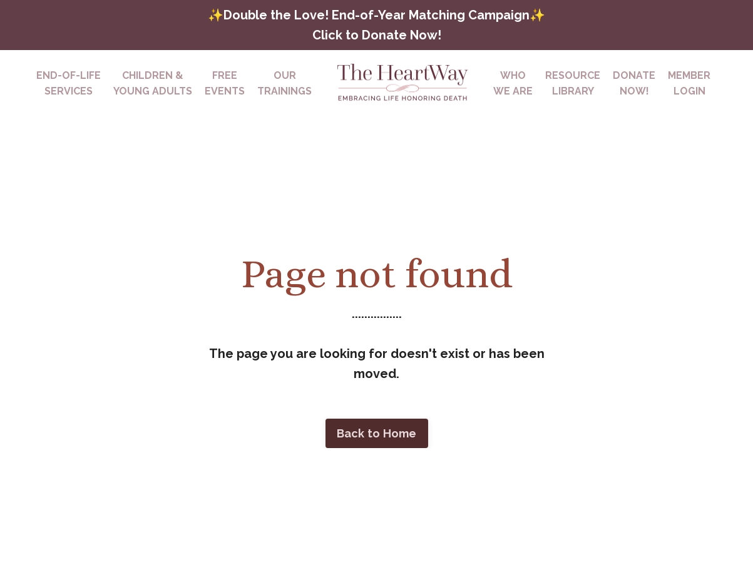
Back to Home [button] (377, 433)
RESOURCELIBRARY (572, 83)
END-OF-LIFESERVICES (68, 83)
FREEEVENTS (225, 83)
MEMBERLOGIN (689, 83)
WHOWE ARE (513, 83)
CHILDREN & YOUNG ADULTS (152, 83)
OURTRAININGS (284, 83)
